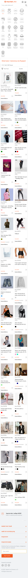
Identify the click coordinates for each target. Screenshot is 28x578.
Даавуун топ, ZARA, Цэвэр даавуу (6, 265)
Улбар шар (1, 326)
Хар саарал (15, 208)
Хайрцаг (17, 233)
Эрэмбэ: (21, 68)
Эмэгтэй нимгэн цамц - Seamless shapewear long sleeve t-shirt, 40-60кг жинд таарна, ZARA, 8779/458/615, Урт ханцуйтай (6, 323)
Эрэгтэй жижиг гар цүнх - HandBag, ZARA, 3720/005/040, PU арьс (21, 177)
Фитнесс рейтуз (19, 408)
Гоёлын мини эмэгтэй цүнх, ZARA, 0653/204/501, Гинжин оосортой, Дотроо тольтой (7, 148)
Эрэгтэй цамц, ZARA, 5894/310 (6, 236)
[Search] (12, 5)
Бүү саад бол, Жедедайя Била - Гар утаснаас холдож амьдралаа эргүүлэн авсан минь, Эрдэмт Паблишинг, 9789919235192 (7, 90)
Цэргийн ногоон (15, 90)
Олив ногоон (1, 239)
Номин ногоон (17, 354)
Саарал (3, 440)
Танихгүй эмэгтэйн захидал (6, 176)
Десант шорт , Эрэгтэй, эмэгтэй (7, 496)
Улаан (17, 151)
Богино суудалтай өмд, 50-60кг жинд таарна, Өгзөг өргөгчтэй (21, 205)
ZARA (2, 116)
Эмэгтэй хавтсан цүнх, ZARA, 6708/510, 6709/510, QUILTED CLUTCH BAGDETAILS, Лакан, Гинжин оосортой (21, 148)
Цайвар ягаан (1, 210)
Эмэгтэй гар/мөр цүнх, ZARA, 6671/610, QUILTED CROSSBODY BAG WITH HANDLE (21, 119)
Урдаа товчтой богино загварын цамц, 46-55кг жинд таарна (21, 351)
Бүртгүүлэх (7, 555)
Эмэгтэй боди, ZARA (20, 497)
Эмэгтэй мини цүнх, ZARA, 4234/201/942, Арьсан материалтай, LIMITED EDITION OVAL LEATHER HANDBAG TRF (6, 119)
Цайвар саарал (15, 297)
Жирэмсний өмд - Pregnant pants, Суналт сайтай (21, 380)
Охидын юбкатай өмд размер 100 (6, 409)
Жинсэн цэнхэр (1, 296)
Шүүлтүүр (5, 68)
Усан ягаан (1, 122)
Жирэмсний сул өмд (20, 466)
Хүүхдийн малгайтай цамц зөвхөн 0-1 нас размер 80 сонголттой (6, 351)
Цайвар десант (1, 499)
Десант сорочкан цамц (21, 87)
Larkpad (3, 203)
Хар (15, 151)
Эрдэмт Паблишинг (5, 87)
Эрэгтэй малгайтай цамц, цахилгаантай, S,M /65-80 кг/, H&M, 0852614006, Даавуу (20, 294)
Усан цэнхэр (15, 122)
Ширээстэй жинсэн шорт (6, 292)
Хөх (17, 383)
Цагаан (1, 268)
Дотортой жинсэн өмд (6, 466)
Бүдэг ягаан (15, 354)
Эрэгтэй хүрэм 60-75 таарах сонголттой (20, 438)
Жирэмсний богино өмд (7, 437)
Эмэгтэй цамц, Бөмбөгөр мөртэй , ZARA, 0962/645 (5, 381)
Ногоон (1, 151)
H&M (16, 291)
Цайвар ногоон (1, 385)
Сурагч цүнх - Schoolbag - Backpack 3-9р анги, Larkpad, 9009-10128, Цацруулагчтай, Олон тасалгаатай (7, 206)
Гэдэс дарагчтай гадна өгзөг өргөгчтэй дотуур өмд (21, 263)
